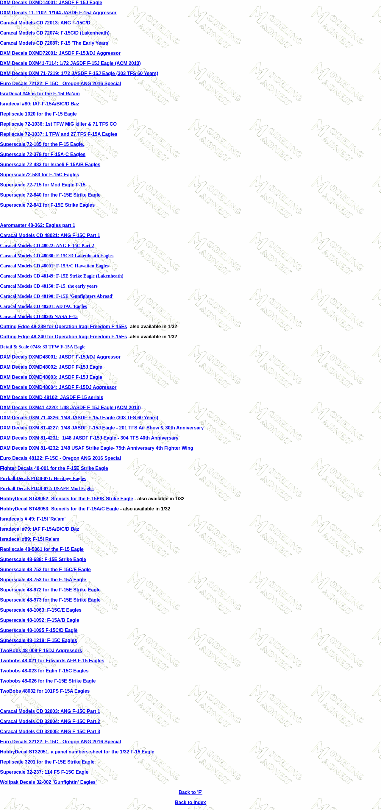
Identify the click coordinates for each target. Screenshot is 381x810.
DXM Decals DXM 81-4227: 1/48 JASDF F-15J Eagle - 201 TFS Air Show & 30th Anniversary (102, 427)
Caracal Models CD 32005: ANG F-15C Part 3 (50, 731)
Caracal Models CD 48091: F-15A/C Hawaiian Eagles (54, 265)
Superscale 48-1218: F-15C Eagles (38, 640)
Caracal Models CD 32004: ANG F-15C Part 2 (50, 721)
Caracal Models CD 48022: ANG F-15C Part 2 (47, 245)
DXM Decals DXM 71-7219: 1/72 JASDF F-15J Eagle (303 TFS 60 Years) (79, 73)
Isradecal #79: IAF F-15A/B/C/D (39, 529)
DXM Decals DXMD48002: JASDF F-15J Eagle (51, 367)
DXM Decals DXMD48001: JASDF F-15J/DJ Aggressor (60, 356)
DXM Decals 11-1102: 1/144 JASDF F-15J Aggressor (58, 12)
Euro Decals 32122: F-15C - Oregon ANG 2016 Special (60, 741)
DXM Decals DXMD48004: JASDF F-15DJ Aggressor (58, 387)
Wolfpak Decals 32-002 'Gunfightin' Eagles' (48, 782)
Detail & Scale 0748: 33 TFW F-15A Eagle (42, 346)
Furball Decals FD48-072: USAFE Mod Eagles (47, 488)
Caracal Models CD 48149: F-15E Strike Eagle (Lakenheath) (62, 275)
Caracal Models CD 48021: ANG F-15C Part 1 (50, 235)
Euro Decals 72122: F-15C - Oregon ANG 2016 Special (60, 83)
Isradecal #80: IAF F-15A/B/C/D (39, 103)
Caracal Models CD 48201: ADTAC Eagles (43, 306)
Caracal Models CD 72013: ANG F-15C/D (45, 22)
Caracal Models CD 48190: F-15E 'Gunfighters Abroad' (56, 296)
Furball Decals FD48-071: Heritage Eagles (43, 478)
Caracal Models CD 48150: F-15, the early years (49, 286)
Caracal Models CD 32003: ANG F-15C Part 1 (50, 711)
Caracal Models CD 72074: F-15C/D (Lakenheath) (55, 32)
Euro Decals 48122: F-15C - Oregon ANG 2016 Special (60, 458)
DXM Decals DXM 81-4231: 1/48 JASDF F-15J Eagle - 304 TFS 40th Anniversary (89, 437)
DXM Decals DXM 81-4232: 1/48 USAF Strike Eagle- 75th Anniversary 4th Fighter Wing (96, 448)
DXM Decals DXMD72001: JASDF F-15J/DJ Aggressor (60, 53)
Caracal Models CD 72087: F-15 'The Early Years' (55, 43)
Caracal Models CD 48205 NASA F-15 (39, 316)
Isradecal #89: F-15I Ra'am (29, 539)
